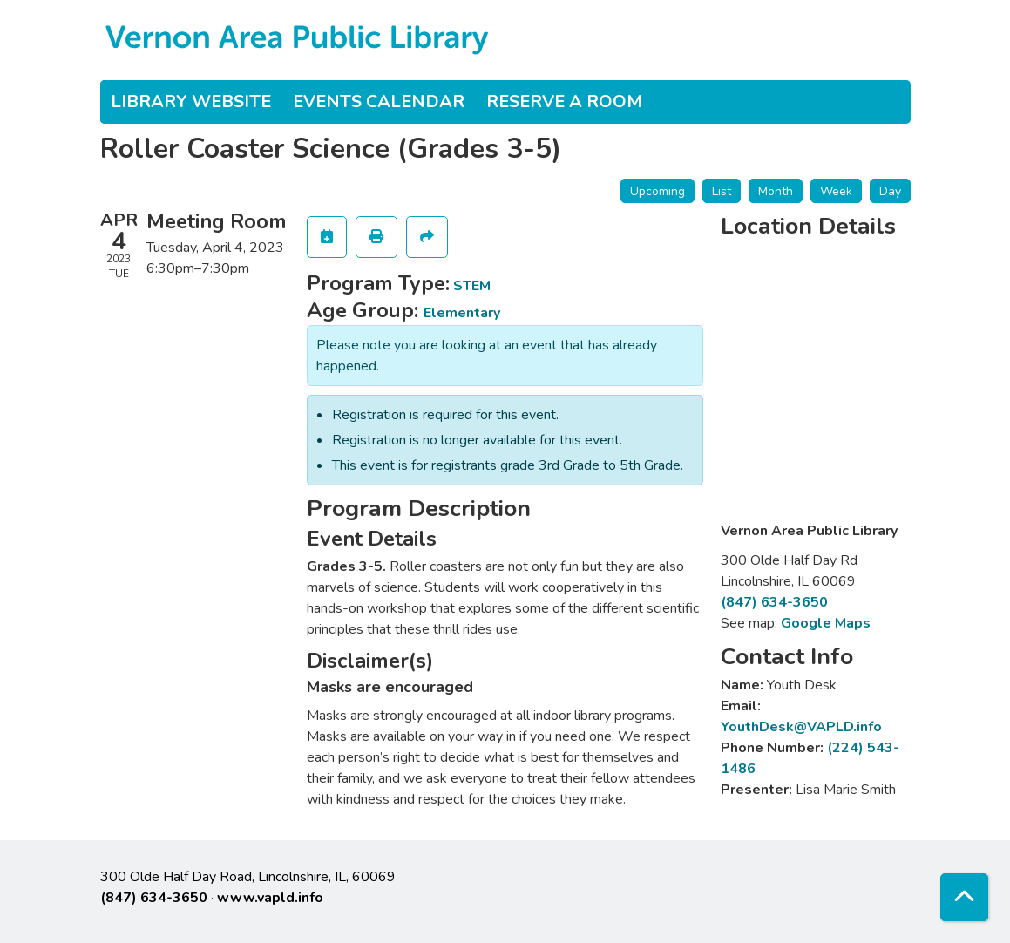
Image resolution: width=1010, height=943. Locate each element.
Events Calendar (378, 101)
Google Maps (826, 623)
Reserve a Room (564, 101)
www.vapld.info (270, 897)
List (721, 191)
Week (836, 191)
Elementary (462, 312)
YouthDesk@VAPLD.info (801, 726)
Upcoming (657, 191)
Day (890, 191)
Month (775, 191)
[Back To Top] (964, 897)
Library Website (191, 101)
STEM (472, 285)
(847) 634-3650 (774, 602)
